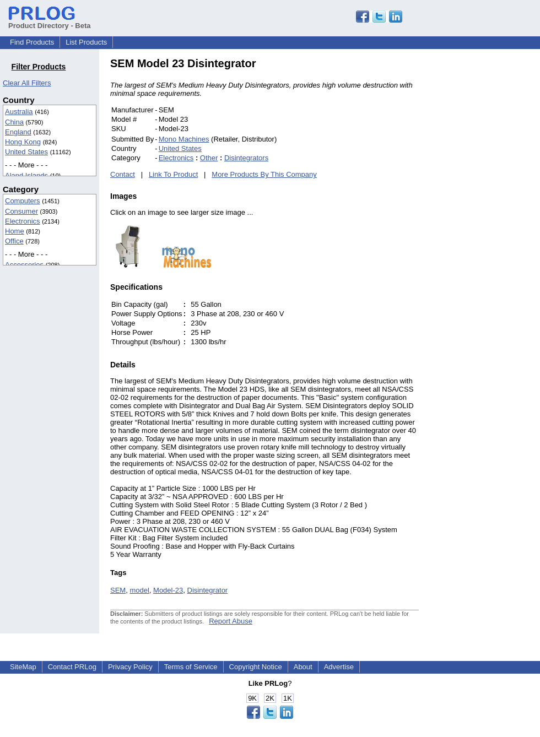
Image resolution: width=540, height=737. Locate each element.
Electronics (22, 221)
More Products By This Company (264, 174)
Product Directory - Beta (49, 21)
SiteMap (23, 667)
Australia (19, 111)
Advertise (339, 667)
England (18, 132)
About (303, 667)
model (139, 590)
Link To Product (173, 174)
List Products (86, 42)
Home (14, 231)
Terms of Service (191, 667)
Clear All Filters (27, 83)
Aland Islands (26, 175)
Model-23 (168, 590)
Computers (22, 201)
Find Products (32, 42)
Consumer (21, 211)
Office (14, 241)
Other (209, 158)
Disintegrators (246, 158)
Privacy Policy (130, 667)
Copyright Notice (255, 667)
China (14, 122)
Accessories (24, 265)
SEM (118, 590)
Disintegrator (207, 590)
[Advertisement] (493, 222)
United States (26, 152)
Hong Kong (23, 142)
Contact (122, 174)
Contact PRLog (72, 667)
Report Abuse (230, 621)
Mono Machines (184, 139)
